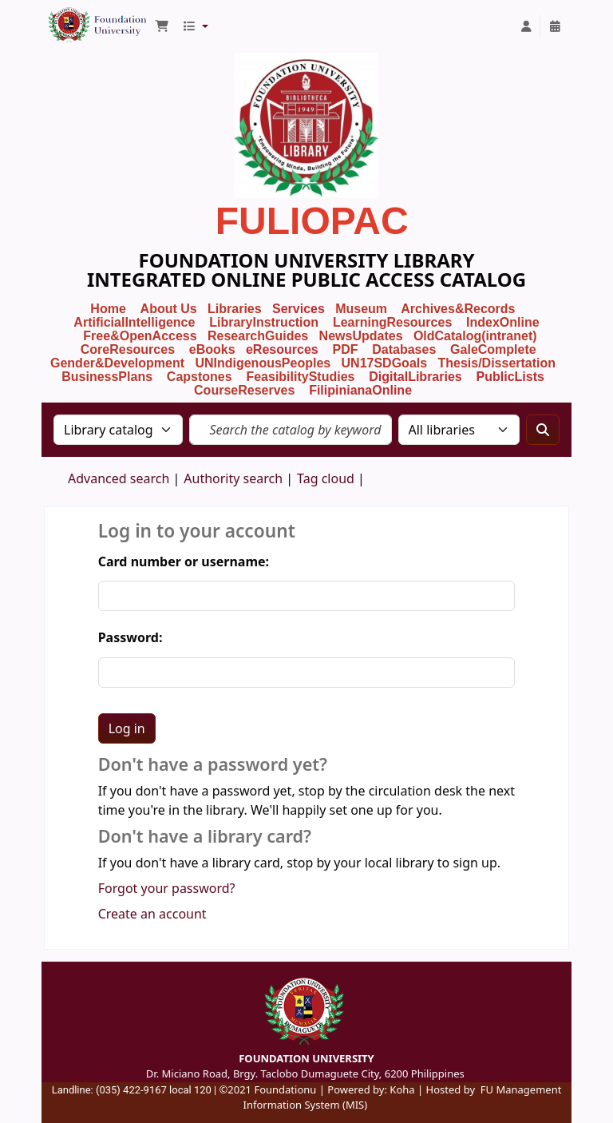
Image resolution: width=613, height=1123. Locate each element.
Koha (402, 1089)
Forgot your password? (166, 888)
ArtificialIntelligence (134, 322)
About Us (168, 308)
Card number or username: (183, 561)
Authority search (233, 478)
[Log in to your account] (526, 26)
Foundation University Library (85, 18)
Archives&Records (458, 308)
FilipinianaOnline (360, 390)
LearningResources (392, 322)
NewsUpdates (361, 336)
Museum (362, 308)
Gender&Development (117, 363)
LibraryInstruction (265, 322)
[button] (162, 26)
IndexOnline (503, 322)
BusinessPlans (106, 376)
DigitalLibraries (417, 376)
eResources (282, 349)
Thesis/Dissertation (496, 363)
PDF (345, 349)
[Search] (543, 430)
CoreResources (128, 349)
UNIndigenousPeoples (262, 363)
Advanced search (118, 478)
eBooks (212, 349)
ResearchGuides (258, 336)
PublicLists (510, 376)
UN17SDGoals (385, 363)
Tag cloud (325, 478)
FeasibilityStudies (300, 376)
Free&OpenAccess (139, 336)
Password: (130, 637)
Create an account (152, 914)
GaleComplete (493, 349)
